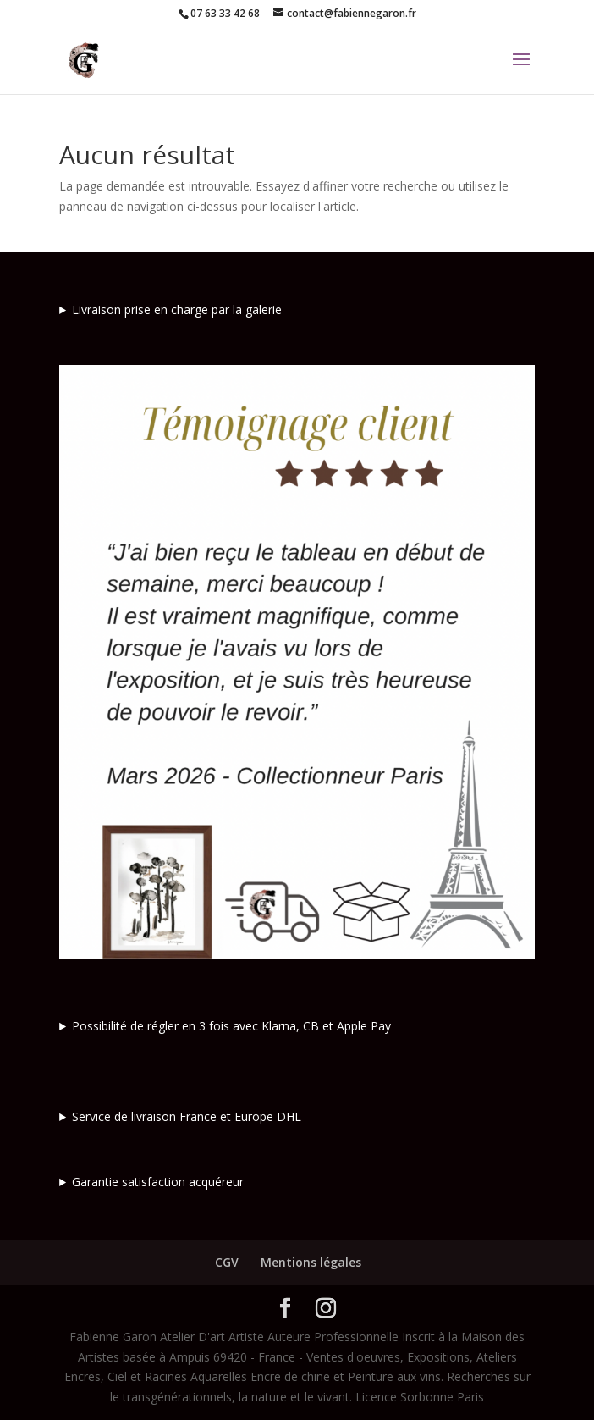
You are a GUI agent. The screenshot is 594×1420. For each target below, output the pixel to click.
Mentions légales (311, 1262)
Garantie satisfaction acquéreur (158, 1182)
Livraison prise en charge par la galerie (177, 309)
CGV (227, 1262)
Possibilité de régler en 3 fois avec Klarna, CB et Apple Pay (231, 1026)
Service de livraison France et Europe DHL (186, 1116)
